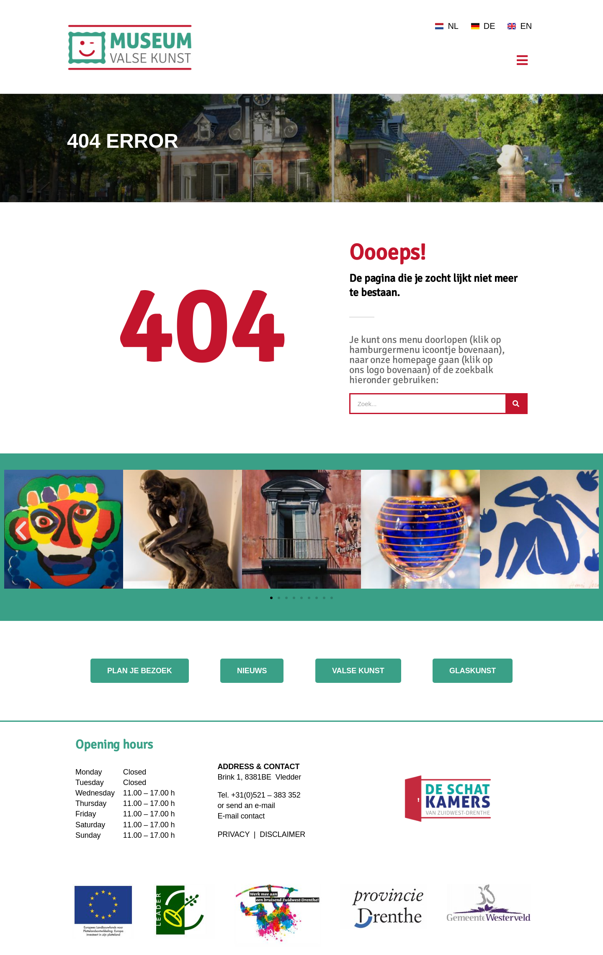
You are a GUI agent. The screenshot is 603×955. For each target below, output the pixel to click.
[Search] (515, 403)
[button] (21, 530)
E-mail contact (241, 816)
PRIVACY (234, 834)
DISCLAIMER (282, 834)
